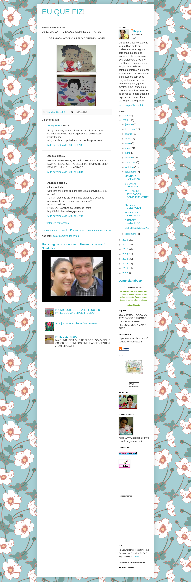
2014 (125, 258)
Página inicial (77, 230)
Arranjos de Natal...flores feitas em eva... (77, 323)
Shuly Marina (54, 125)
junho (128, 148)
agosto (129, 157)
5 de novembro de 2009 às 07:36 (65, 145)
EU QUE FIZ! (63, 12)
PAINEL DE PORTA (66, 336)
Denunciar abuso (130, 280)
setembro (130, 162)
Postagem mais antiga (99, 230)
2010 (125, 239)
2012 (125, 249)
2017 (125, 273)
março (129, 133)
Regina (137, 31)
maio (128, 143)
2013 (125, 254)
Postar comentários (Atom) (65, 236)
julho (128, 152)
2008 (125, 115)
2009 (125, 120)
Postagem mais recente (55, 230)
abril (128, 138)
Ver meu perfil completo (131, 105)
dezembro (131, 233)
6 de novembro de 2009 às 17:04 (65, 216)
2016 (125, 268)
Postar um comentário (57, 223)
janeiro (129, 124)
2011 (125, 244)
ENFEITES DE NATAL (137, 228)
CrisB (136, 557)
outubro (129, 167)
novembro (131, 171)
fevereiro (130, 129)
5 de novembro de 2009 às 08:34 (65, 172)
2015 (125, 263)
